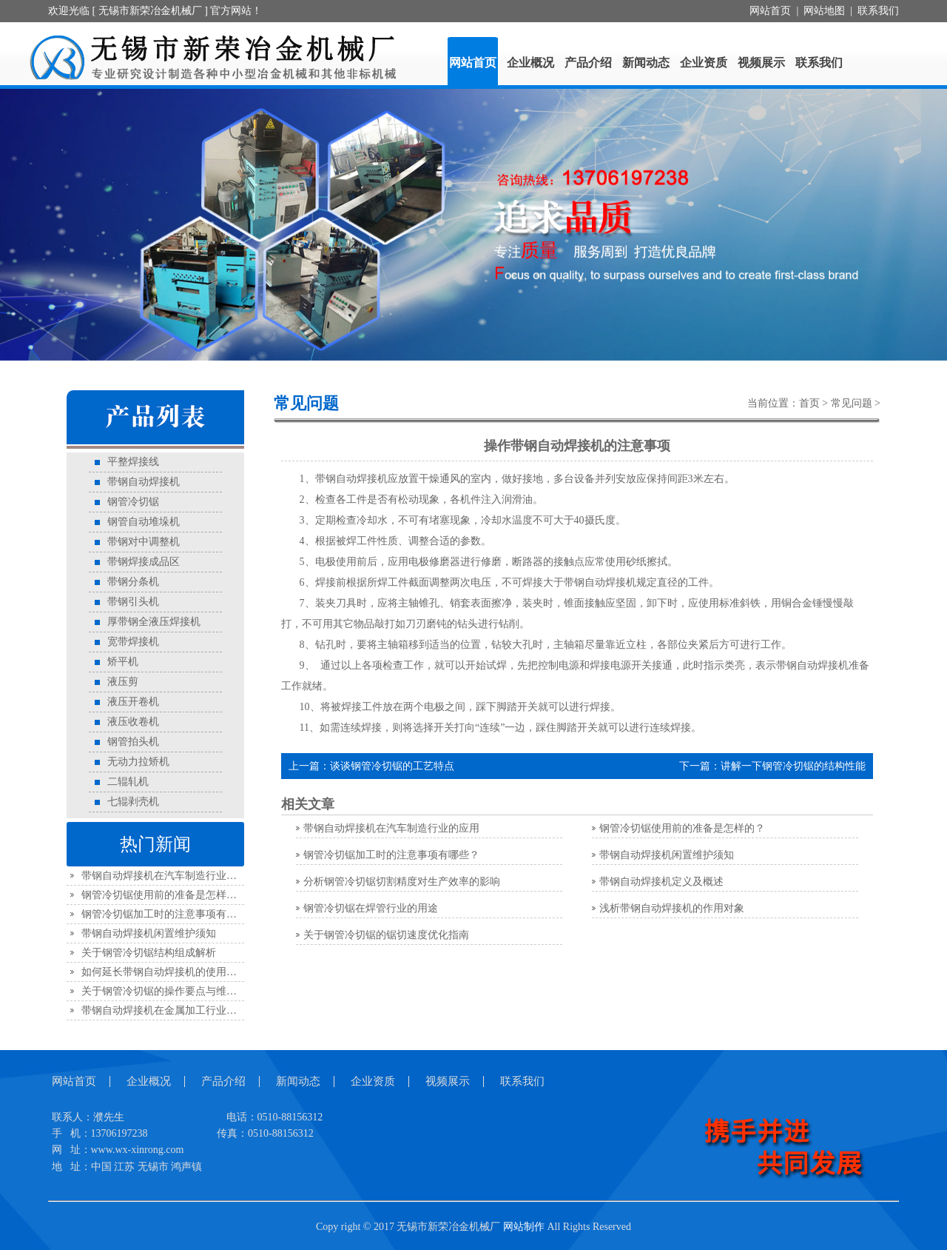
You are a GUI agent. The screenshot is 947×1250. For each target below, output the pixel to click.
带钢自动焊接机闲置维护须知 (148, 933)
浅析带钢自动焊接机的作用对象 (671, 908)
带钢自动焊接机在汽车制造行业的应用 (169, 875)
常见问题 (851, 403)
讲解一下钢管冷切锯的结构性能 (793, 766)
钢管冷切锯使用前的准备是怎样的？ (164, 894)
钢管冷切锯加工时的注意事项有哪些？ (169, 914)
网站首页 (770, 10)
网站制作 (524, 1226)
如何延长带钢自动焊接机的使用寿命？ (169, 971)
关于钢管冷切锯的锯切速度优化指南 (386, 934)
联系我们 (878, 10)
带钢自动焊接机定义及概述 (661, 881)
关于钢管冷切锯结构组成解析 (148, 952)
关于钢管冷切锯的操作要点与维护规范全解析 (185, 991)
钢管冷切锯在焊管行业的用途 (370, 908)
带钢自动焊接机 (600, 582)
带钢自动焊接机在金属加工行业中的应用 (174, 1010)
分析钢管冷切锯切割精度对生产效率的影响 (401, 881)
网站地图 (824, 10)
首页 (809, 403)
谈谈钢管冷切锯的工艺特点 (392, 766)
